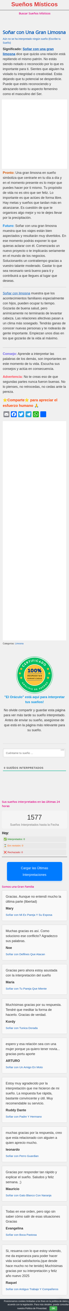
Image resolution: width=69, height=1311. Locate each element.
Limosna (19, 643)
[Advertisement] (34, 134)
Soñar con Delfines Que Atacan (25, 954)
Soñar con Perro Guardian (22, 1156)
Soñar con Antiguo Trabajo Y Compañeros (32, 1289)
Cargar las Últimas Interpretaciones (34, 871)
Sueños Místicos (34, 4)
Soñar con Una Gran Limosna (34, 32)
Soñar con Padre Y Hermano (24, 1116)
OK (53, 1308)
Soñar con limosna (16, 293)
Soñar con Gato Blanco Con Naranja (28, 1195)
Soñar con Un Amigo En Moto (24, 1067)
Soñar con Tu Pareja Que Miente (26, 988)
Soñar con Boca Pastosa (21, 1234)
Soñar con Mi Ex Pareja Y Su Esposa (29, 914)
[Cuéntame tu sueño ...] (34, 752)
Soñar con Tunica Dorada (22, 1028)
